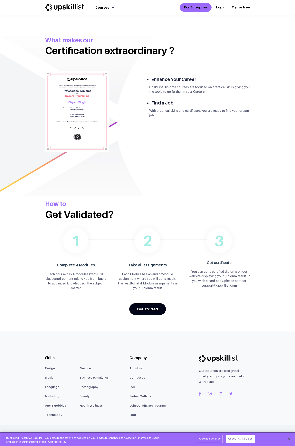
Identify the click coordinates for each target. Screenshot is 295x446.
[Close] (288, 438)
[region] (147, 439)
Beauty (85, 396)
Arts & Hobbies (55, 405)
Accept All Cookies (240, 438)
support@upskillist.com (219, 285)
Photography (89, 387)
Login (220, 7)
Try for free (241, 7)
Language (52, 387)
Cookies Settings (210, 438)
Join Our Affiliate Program (147, 405)
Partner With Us (140, 396)
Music (49, 377)
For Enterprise (195, 7)
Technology (53, 414)
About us (135, 368)
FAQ (132, 387)
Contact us (137, 377)
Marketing (52, 396)
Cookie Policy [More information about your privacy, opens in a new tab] (57, 441)
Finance (85, 368)
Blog (132, 414)
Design (50, 368)
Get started (147, 309)
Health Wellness (91, 405)
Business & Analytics (94, 377)
